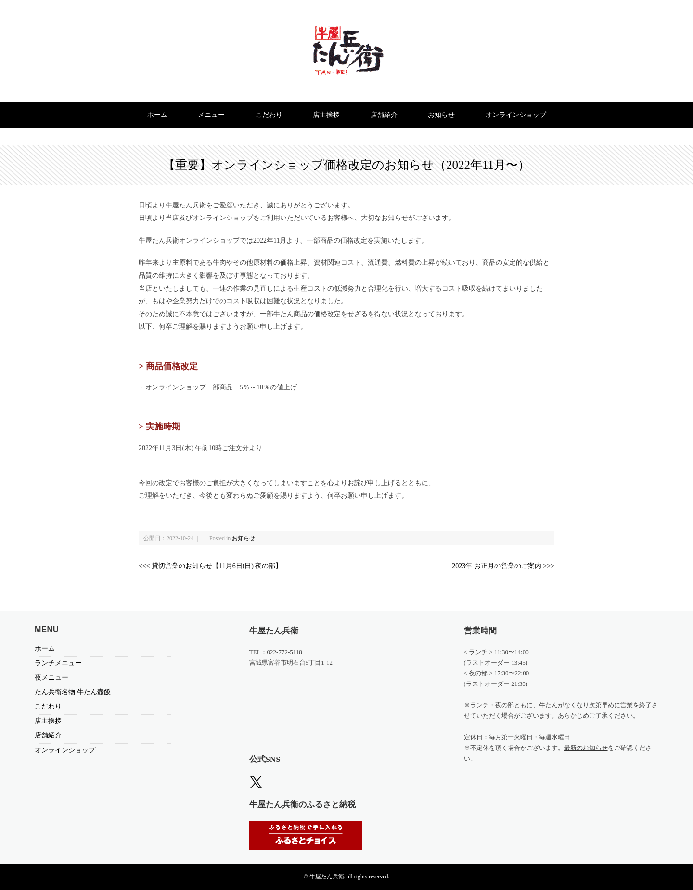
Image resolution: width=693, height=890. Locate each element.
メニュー (211, 114)
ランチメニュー (58, 663)
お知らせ (441, 114)
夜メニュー (51, 677)
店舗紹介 (384, 114)
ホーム (157, 114)
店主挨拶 (326, 114)
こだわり (269, 114)
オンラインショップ (516, 114)
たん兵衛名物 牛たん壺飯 (73, 692)
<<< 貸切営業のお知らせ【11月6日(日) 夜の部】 (210, 565)
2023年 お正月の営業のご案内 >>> (503, 565)
